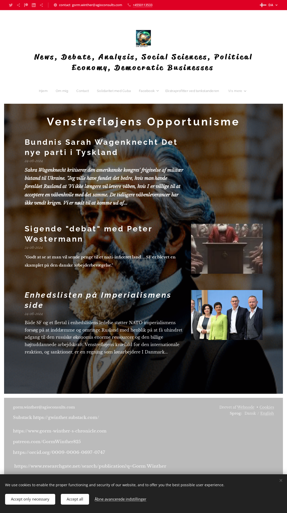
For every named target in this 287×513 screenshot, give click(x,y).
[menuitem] (46, 90)
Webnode (245, 407)
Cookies (267, 407)
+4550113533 (142, 5)
